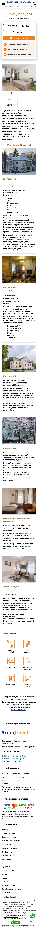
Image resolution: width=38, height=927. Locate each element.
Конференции (8, 852)
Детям (4, 874)
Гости (5, 31)
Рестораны (6, 859)
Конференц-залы (9, 848)
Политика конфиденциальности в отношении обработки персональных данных (18, 789)
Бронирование (8, 885)
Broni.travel (11, 897)
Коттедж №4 (9, 449)
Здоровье (6, 867)
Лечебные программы (11, 889)
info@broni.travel (11, 761)
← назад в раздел (9, 634)
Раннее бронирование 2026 (14, 841)
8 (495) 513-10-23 (11, 751)
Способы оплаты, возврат (13, 777)
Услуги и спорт (8, 871)
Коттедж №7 (9, 376)
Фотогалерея (7, 882)
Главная (12, 18)
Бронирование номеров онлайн (16, 774)
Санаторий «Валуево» (19, 2)
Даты (5, 25)
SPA (3, 863)
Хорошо (15, 923)
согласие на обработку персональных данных (15, 919)
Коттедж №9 (9, 287)
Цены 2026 (6, 845)
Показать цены (19, 38)
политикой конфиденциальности (14, 916)
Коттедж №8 (9, 179)
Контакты (6, 893)
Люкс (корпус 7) (11, 587)
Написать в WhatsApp (14, 756)
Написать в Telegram (13, 759)
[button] (11, 93)
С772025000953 (18, 710)
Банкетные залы (9, 856)
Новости (5, 878)
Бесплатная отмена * (17, 49)
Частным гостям (9, 837)
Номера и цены (23, 18)
